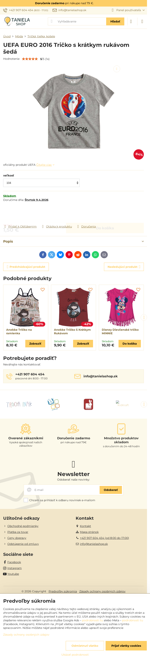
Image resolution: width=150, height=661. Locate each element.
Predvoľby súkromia (63, 591)
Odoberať (111, 490)
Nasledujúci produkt (124, 267)
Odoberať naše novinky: (73, 479)
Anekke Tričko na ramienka (19, 331)
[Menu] (142, 21)
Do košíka (105, 213)
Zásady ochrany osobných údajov (102, 591)
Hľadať (115, 21)
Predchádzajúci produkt (26, 267)
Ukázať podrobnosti (75, 654)
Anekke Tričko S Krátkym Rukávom (72, 331)
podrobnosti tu (92, 620)
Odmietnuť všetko (85, 646)
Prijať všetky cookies (126, 646)
